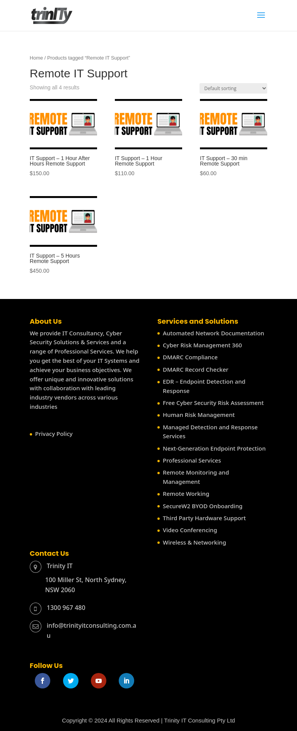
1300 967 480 (66, 607)
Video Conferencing (190, 530)
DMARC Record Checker (196, 369)
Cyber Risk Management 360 (202, 345)
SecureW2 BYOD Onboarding (202, 506)
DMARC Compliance (190, 357)
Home (36, 58)
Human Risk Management (199, 414)
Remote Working (186, 493)
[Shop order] (233, 88)
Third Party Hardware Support (204, 518)
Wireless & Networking (194, 542)
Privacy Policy (54, 433)
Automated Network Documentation (213, 333)
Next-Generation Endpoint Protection (214, 448)
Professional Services (192, 460)
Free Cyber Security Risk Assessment (213, 402)
